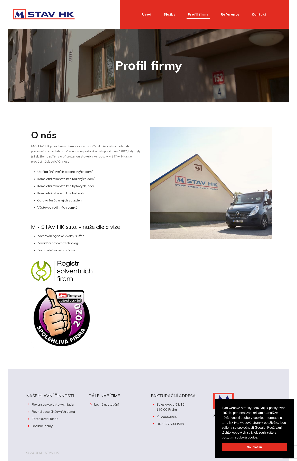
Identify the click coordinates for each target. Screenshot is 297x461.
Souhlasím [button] (254, 447)
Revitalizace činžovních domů (53, 411)
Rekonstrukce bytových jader (53, 404)
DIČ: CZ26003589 (170, 424)
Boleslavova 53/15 (179, 407)
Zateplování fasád (45, 419)
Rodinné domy (42, 426)
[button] (259, 437)
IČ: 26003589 (166, 417)
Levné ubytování (106, 404)
